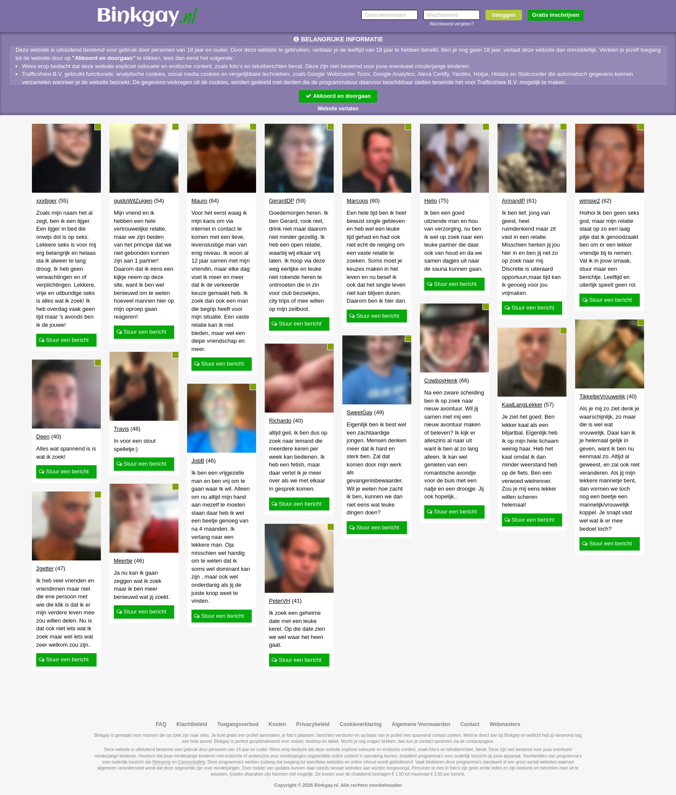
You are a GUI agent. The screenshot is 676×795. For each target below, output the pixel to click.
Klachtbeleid (191, 724)
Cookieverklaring (361, 724)
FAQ (161, 724)
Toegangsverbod (238, 724)
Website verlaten (337, 109)
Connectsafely (191, 762)
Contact (470, 724)
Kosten (277, 724)
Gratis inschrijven (555, 15)
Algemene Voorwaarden (420, 724)
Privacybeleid (312, 724)
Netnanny (162, 762)
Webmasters (505, 724)
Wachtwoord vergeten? (451, 24)
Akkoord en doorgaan (338, 96)
